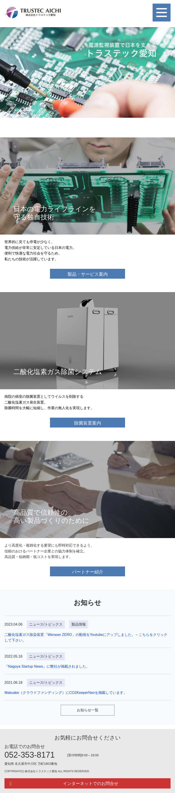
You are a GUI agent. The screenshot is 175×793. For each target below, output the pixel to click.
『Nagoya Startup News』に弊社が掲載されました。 (47, 666)
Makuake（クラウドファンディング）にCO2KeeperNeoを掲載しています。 (65, 693)
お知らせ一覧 (87, 710)
